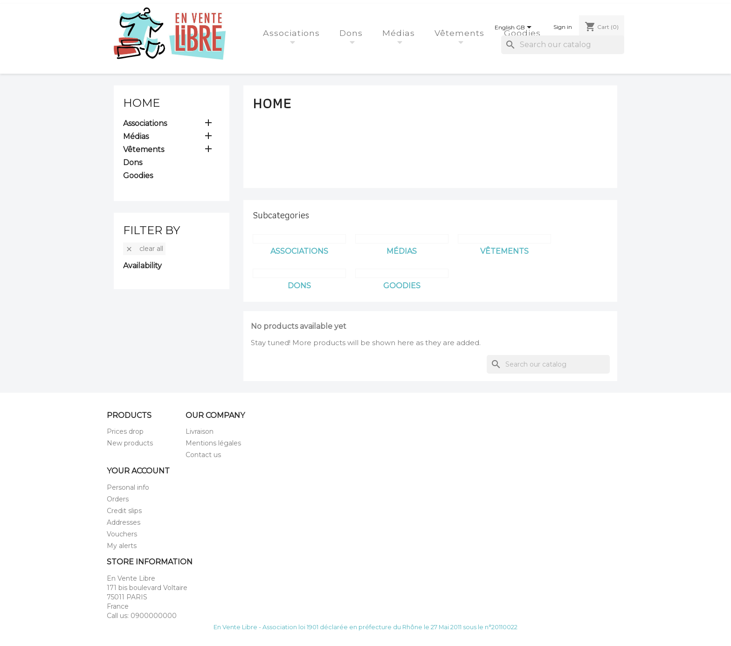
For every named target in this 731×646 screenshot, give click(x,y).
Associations (293, 33)
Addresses (123, 522)
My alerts (122, 546)
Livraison (200, 431)
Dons (352, 33)
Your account (138, 470)
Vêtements (460, 33)
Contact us (203, 455)
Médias (400, 33)
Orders (118, 499)
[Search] (562, 44)
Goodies (524, 33)
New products (130, 443)
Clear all (144, 248)
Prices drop (125, 431)
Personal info (128, 487)
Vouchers (122, 534)
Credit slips (124, 511)
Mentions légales (213, 443)
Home (141, 103)
